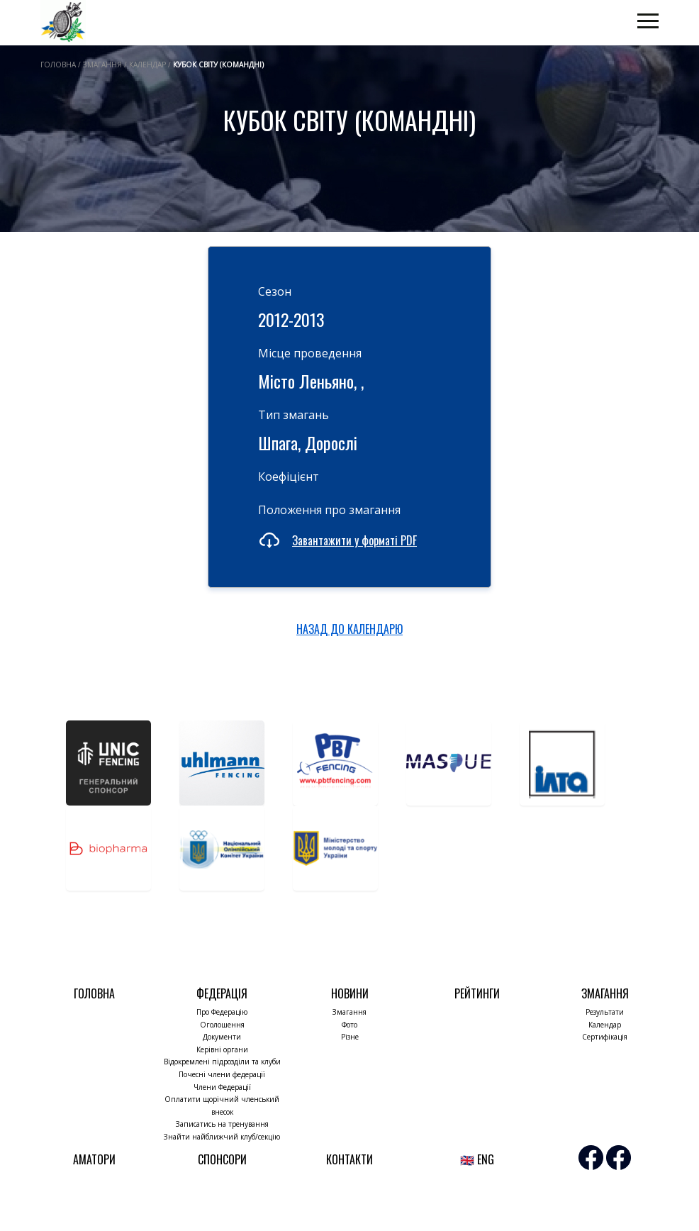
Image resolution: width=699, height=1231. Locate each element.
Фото (349, 1025)
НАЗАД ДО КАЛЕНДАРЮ (349, 629)
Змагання (349, 1012)
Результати (605, 1012)
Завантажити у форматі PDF (354, 540)
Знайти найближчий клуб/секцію (222, 1137)
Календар (604, 1025)
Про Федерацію (221, 1012)
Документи (222, 1037)
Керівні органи (222, 1049)
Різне (350, 1037)
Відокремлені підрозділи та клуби (222, 1061)
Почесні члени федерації (222, 1074)
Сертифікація (604, 1037)
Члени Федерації (222, 1087)
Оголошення (222, 1025)
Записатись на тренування (222, 1124)
